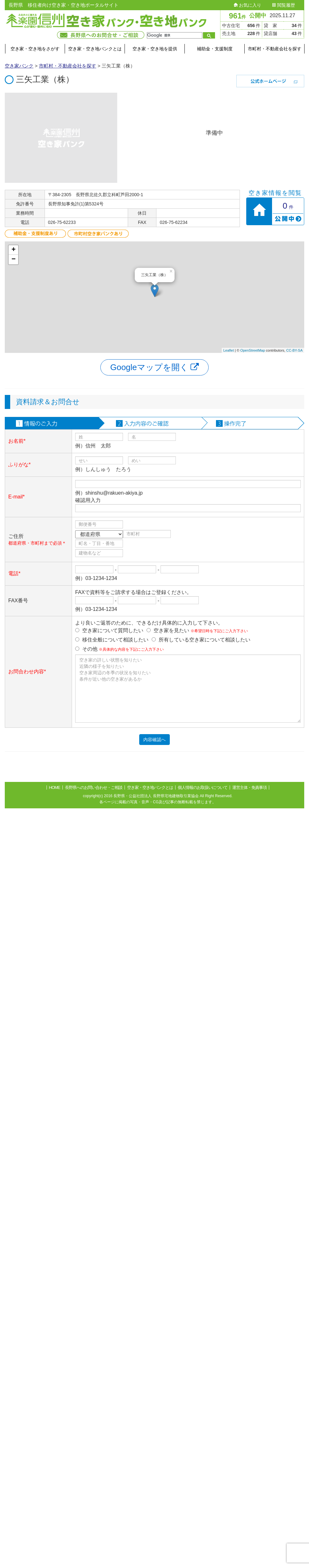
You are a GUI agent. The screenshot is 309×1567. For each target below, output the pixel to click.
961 (237, 15)
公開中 (257, 15)
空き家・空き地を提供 (155, 48)
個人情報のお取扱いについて (202, 787)
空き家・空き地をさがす (35, 48)
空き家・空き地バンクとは (95, 48)
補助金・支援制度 (215, 48)
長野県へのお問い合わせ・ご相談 (93, 787)
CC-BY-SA (294, 350)
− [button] (13, 259)
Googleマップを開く (154, 367)
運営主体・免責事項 (249, 787)
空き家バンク (19, 65)
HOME (54, 787)
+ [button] (13, 250)
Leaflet (228, 350)
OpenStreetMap (252, 350)
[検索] (174, 35)
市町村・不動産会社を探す (274, 48)
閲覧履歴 (283, 5)
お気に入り (247, 5)
